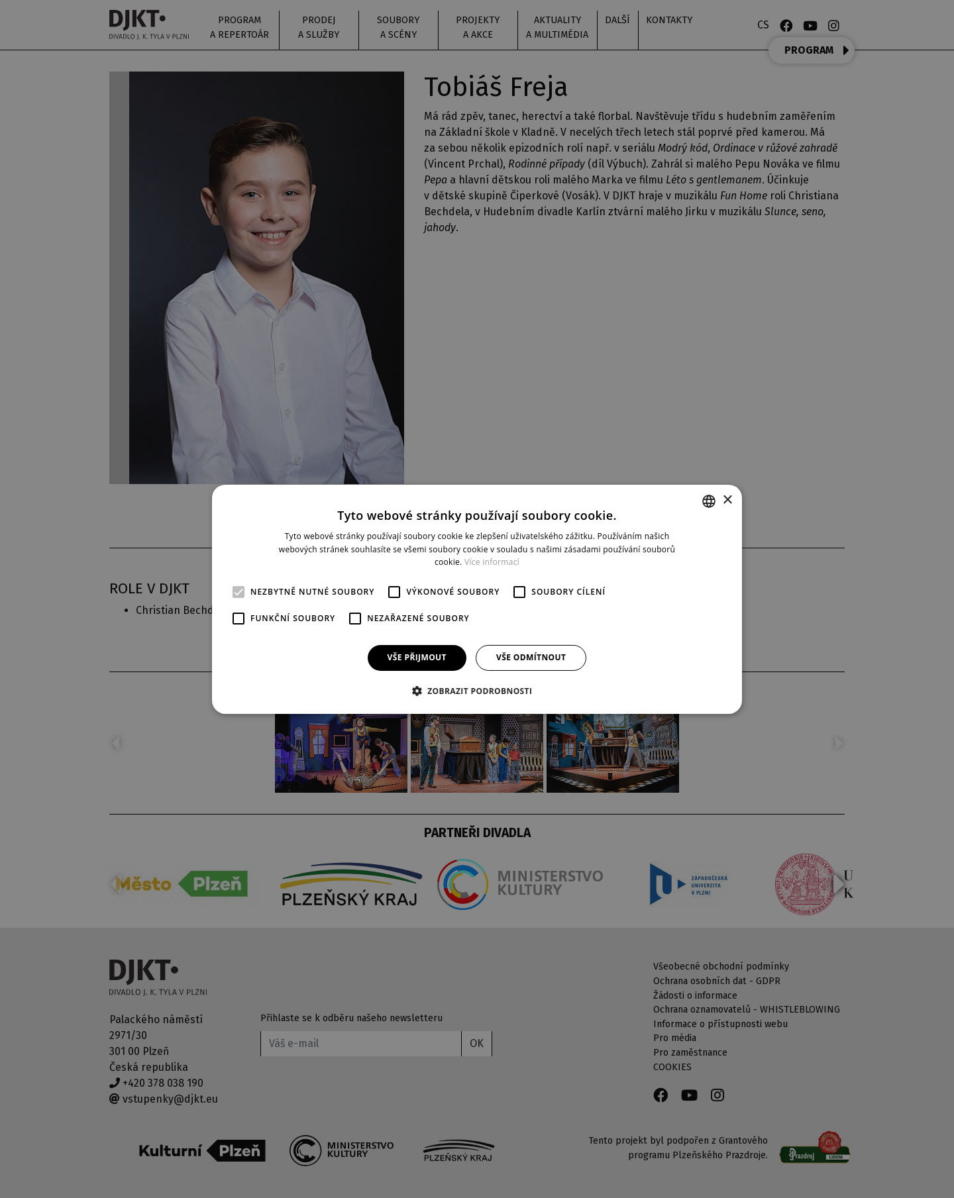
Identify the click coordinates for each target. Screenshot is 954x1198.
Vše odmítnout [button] (531, 657)
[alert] (477, 599)
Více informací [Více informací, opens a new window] (491, 562)
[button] (477, 690)
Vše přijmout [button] (417, 657)
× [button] (727, 500)
